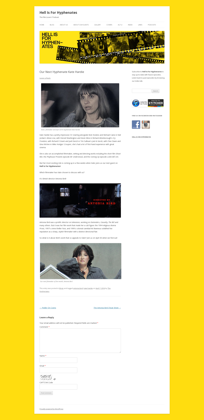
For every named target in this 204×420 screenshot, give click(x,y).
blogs (61, 288)
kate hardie (88, 288)
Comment (45, 327)
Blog (52, 25)
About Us (64, 25)
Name (43, 356)
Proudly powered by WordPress (51, 409)
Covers (109, 25)
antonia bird (78, 288)
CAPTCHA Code (46, 382)
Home (42, 25)
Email (43, 366)
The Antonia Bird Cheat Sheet (107, 308)
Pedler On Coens (48, 308)
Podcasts (152, 25)
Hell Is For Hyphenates (58, 12)
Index (130, 25)
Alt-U (120, 25)
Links (140, 25)
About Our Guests (81, 25)
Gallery (97, 25)
